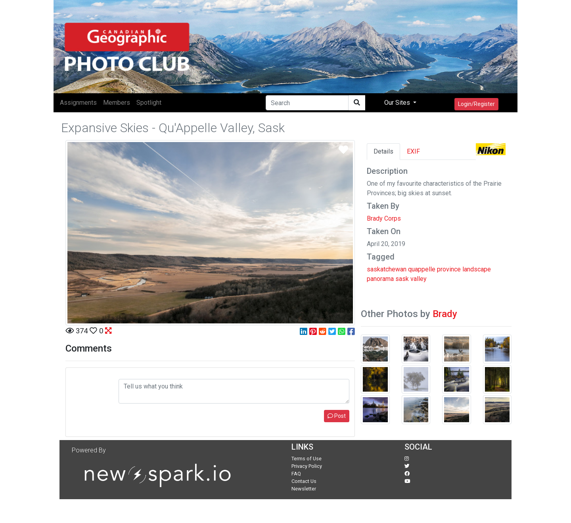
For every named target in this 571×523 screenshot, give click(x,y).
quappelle (421, 269)
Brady (445, 313)
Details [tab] (383, 151)
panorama (380, 279)
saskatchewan (386, 269)
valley (418, 279)
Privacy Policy (306, 466)
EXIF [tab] (413, 151)
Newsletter (303, 489)
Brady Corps (384, 218)
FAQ (296, 474)
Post (337, 416)
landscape (476, 269)
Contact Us (303, 481)
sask (402, 279)
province (449, 269)
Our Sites (398, 102)
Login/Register (476, 104)
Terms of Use (306, 458)
